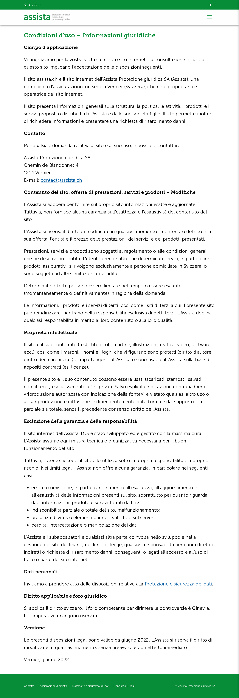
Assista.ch (32, 5)
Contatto (29, 686)
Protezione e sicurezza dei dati (178, 584)
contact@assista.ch (61, 180)
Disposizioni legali (124, 686)
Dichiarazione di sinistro (53, 686)
